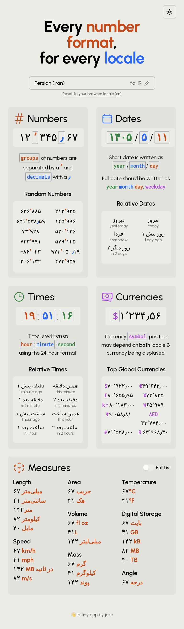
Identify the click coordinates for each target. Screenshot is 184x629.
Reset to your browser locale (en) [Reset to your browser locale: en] (92, 93)
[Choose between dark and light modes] (169, 11)
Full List (163, 467)
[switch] (149, 467)
